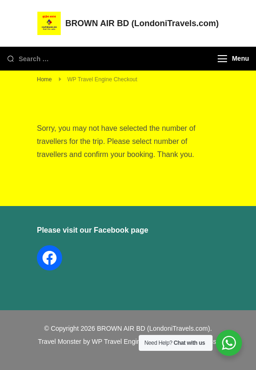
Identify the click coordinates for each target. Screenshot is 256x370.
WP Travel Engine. (119, 341)
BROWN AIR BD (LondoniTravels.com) (142, 23)
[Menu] (222, 58)
